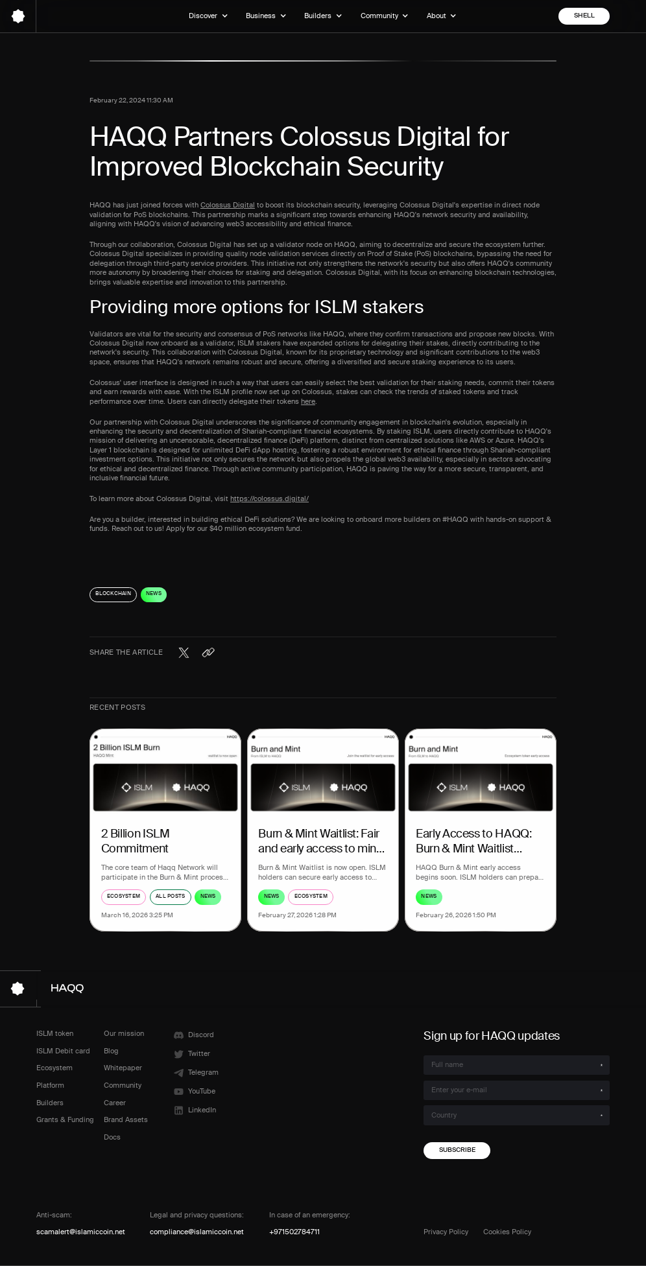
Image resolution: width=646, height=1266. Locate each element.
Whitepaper (123, 1068)
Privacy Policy (446, 1232)
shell (584, 16)
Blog (111, 1051)
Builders (50, 1103)
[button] (208, 16)
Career (115, 1103)
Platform (50, 1085)
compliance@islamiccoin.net (197, 1232)
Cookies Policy (507, 1232)
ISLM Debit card (63, 1051)
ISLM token (54, 1033)
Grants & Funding (65, 1119)
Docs (112, 1137)
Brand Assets (126, 1119)
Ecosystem (54, 1068)
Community (122, 1085)
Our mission (124, 1033)
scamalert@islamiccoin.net (80, 1232)
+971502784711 (294, 1232)
